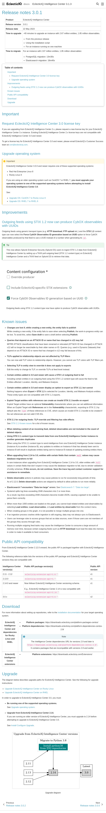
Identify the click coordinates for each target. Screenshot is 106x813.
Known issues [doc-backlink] (14, 321)
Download (11, 99)
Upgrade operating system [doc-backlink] (21, 154)
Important (11, 72)
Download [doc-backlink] (11, 606)
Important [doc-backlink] (10, 114)
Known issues (13, 91)
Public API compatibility (17, 95)
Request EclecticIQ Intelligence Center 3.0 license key (35, 76)
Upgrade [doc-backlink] (9, 674)
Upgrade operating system (23, 80)
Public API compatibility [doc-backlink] (22, 541)
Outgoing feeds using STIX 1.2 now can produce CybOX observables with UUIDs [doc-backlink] (52, 224)
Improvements (13, 83)
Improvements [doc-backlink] (14, 212)
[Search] (97, 4)
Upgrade (11, 102)
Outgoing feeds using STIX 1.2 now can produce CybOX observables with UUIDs (47, 87)
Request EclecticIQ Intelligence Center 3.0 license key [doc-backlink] (41, 123)
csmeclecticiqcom (18, 145)
